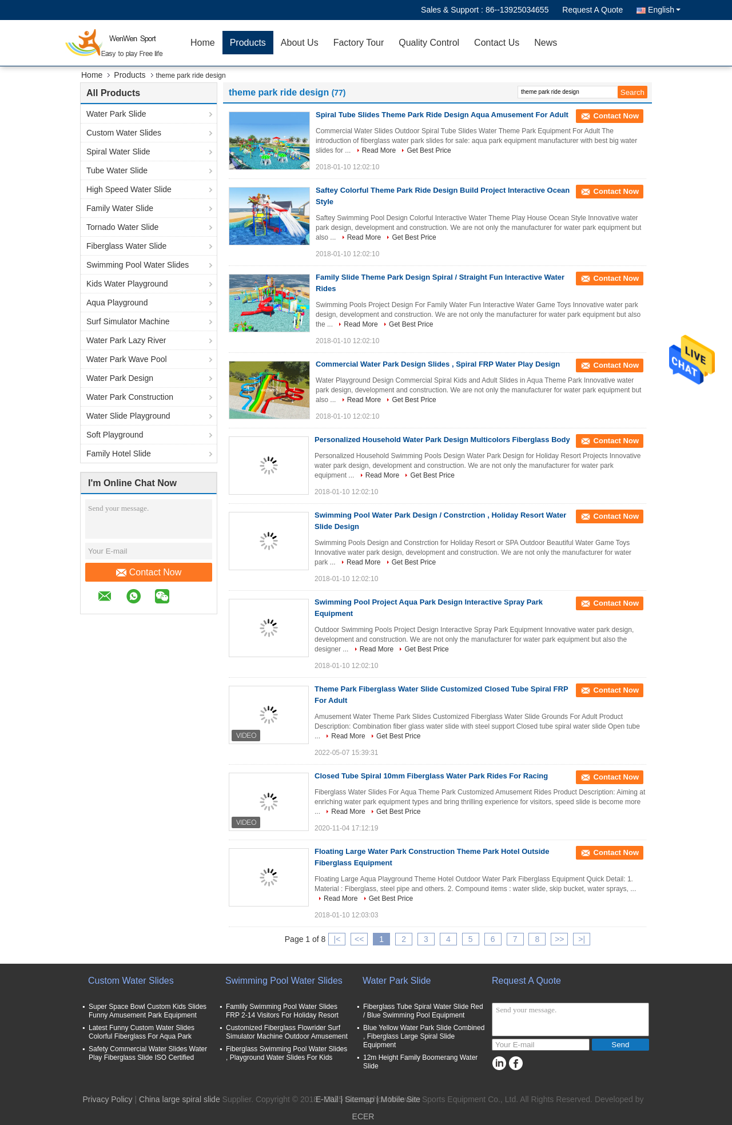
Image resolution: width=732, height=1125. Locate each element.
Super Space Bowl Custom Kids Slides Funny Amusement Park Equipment (147, 1011)
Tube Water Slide (117, 170)
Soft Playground (115, 434)
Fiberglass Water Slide (126, 246)
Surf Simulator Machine (128, 321)
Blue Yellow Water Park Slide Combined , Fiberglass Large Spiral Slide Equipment (423, 1036)
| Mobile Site (398, 1099)
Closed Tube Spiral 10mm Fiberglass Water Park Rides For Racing (431, 776)
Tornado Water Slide (122, 227)
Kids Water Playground (127, 283)
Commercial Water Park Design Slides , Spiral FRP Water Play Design (438, 364)
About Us (300, 42)
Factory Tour (358, 42)
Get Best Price (429, 150)
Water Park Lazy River (126, 340)
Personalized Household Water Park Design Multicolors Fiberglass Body (442, 439)
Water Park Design (119, 378)
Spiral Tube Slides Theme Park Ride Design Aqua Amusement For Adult (442, 114)
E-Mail (327, 1099)
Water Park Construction (129, 396)
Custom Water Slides (123, 132)
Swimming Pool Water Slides (137, 264)
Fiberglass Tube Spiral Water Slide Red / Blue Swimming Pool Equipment (423, 1011)
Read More (379, 150)
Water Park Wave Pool (126, 359)
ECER (363, 1116)
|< (337, 939)
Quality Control (429, 42)
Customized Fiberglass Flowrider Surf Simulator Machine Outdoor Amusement (287, 1032)
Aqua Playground (117, 302)
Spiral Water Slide (118, 151)
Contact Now (149, 572)
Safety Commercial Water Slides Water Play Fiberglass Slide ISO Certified (148, 1053)
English (664, 9)
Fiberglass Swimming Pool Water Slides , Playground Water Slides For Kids (286, 1053)
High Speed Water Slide (129, 189)
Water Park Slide (116, 113)
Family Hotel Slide (118, 453)
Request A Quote (592, 9)
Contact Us (496, 42)
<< (359, 939)
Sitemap (359, 1099)
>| (581, 939)
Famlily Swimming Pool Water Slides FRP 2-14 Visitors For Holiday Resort (282, 1011)
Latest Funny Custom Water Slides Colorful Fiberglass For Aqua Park (141, 1032)
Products (248, 42)
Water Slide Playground (128, 415)
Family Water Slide (119, 208)
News (545, 42)
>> (559, 939)
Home (202, 42)
